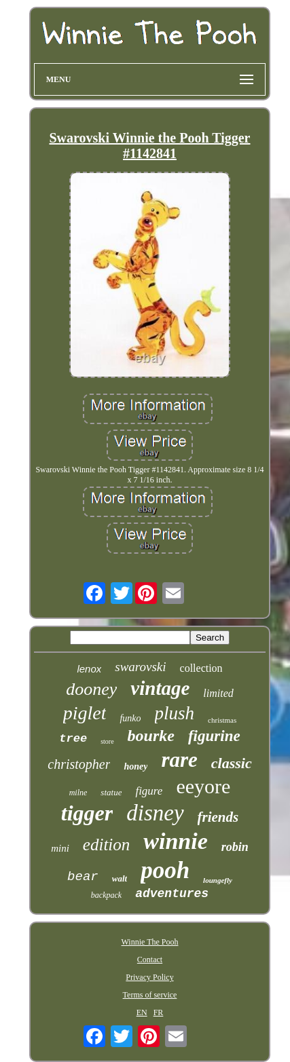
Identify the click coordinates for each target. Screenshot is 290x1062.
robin (235, 847)
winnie (175, 841)
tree (73, 738)
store (107, 741)
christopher (79, 764)
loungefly (217, 880)
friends (218, 817)
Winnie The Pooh (150, 942)
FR (158, 1012)
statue (111, 792)
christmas (222, 720)
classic (231, 763)
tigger (87, 813)
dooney (91, 689)
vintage (159, 688)
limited (218, 693)
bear (82, 876)
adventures (172, 893)
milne (78, 792)
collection (201, 668)
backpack (106, 895)
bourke (151, 735)
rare (179, 760)
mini (60, 848)
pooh (165, 870)
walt (119, 878)
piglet (85, 712)
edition (106, 844)
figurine (214, 735)
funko (130, 718)
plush (175, 713)
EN (142, 1012)
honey (135, 766)
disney (154, 813)
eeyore (203, 786)
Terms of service (150, 995)
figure (148, 790)
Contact (149, 959)
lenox (89, 669)
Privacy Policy (149, 977)
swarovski (140, 667)
